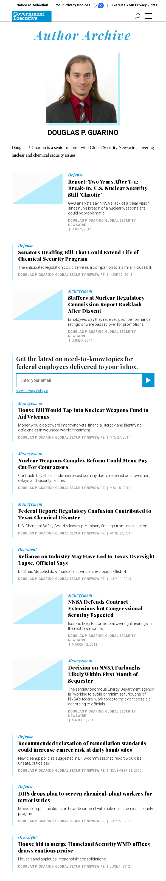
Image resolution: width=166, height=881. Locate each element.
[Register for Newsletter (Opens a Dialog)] (148, 380)
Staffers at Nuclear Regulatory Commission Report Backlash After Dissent (106, 304)
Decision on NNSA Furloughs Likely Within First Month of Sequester (104, 674)
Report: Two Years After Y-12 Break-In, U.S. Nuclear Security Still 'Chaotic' (107, 188)
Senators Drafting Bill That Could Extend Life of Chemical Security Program (78, 255)
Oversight (27, 550)
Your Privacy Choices (80, 5)
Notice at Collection (32, 5)
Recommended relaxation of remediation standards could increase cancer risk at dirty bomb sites (82, 746)
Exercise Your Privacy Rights (134, 5)
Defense (75, 175)
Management (80, 291)
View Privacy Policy (32, 391)
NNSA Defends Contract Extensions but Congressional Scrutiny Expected (105, 608)
